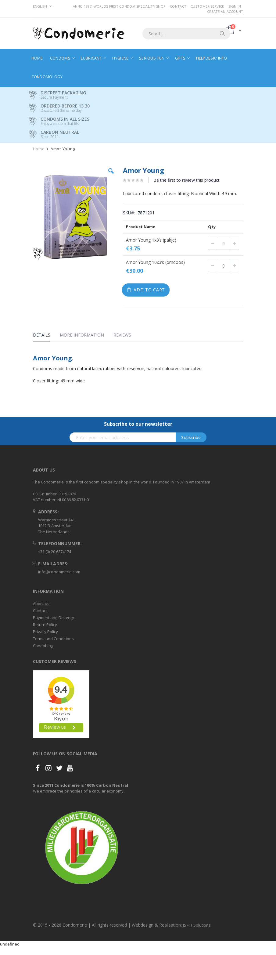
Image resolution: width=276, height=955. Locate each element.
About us (41, 603)
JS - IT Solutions (197, 925)
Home (39, 149)
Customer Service (207, 6)
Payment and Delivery (53, 617)
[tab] (46, 335)
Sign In (234, 6)
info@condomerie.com (59, 571)
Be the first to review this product (186, 180)
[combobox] (186, 33)
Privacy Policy (45, 631)
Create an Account (225, 11)
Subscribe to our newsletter (138, 424)
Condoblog (43, 645)
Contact (178, 6)
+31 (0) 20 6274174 (54, 551)
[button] (111, 175)
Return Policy (45, 624)
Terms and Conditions (53, 638)
